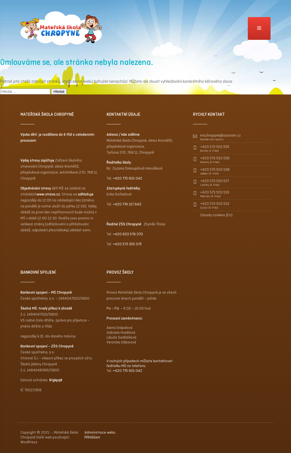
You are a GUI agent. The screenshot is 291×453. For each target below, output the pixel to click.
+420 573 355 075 (127, 244)
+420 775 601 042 (127, 178)
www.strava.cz (48, 194)
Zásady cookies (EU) (216, 215)
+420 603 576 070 (128, 234)
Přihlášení (92, 437)
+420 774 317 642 (127, 204)
